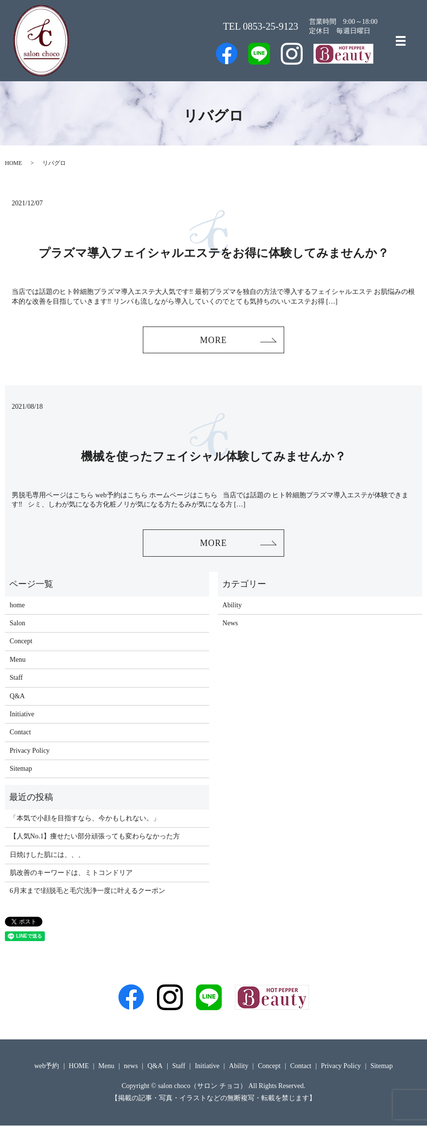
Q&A (17, 696)
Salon (17, 623)
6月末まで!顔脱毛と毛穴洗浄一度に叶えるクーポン (88, 891)
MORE (213, 340)
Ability (232, 605)
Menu (18, 660)
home (17, 605)
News (230, 623)
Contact (20, 733)
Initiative (22, 714)
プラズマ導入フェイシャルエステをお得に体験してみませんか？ (214, 253)
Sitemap (21, 769)
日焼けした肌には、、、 (47, 855)
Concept (21, 642)
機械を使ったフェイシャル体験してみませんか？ (213, 456)
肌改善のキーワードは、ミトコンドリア (71, 873)
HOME (13, 163)
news (131, 1066)
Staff (16, 678)
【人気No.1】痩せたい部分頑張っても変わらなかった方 (95, 836)
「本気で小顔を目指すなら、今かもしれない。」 (85, 818)
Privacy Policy (30, 751)
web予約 (46, 1066)
